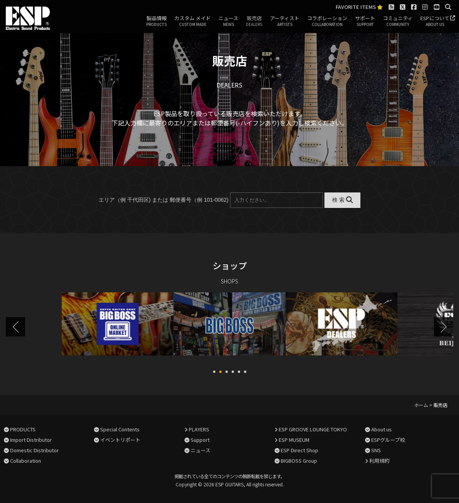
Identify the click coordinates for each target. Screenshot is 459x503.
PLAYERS (199, 428)
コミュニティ (398, 21)
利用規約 (379, 460)
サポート (365, 21)
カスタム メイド (192, 21)
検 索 (342, 199)
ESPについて (434, 21)
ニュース (228, 21)
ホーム (421, 404)
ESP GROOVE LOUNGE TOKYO (313, 428)
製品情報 (156, 21)
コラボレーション (327, 21)
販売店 (254, 21)
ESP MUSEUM (294, 439)
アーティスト (284, 21)
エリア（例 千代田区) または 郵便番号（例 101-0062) (164, 200)
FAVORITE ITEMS (359, 7)
